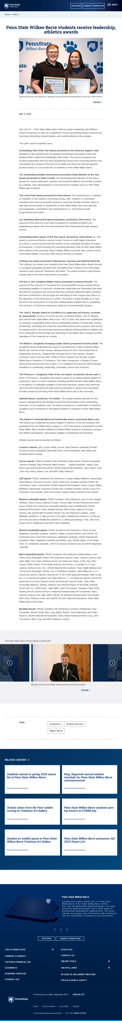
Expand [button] (97, 102)
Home (7, 14)
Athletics (67, 950)
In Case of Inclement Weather (78, 974)
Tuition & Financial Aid (18, 962)
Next (112, 663)
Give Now (76, 6)
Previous (9, 663)
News (15, 14)
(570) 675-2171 (79, 994)
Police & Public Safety (74, 980)
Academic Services (15, 974)
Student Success (75, 724)
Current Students (15, 956)
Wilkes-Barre (56, 731)
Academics (55, 724)
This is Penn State (15, 950)
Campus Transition (93, 6)
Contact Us (67, 955)
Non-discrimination (49, 1006)
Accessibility (64, 1006)
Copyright (76, 1006)
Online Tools (68, 961)
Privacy (35, 1006)
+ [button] (53, 949)
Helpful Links (69, 968)
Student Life (12, 979)
